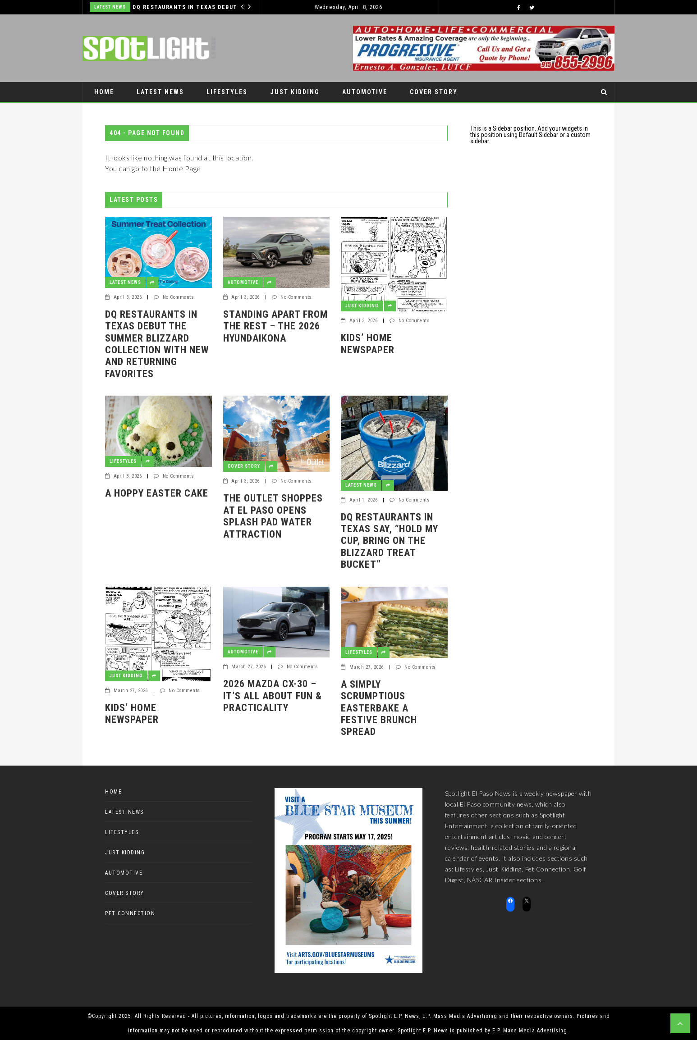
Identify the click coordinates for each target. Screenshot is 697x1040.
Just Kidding (295, 92)
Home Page (181, 168)
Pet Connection (124, 111)
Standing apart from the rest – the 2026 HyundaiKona (275, 326)
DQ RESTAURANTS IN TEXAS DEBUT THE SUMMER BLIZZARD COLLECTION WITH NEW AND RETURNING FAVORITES (187, 7)
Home (104, 92)
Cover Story (434, 92)
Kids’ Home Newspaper (367, 343)
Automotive (364, 92)
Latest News (110, 7)
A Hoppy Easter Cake (156, 493)
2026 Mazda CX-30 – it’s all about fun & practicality (272, 695)
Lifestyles (227, 92)
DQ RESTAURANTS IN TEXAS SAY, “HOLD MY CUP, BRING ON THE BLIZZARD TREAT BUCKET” (389, 540)
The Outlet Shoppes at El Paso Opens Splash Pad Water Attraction (273, 516)
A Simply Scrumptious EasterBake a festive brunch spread (379, 708)
